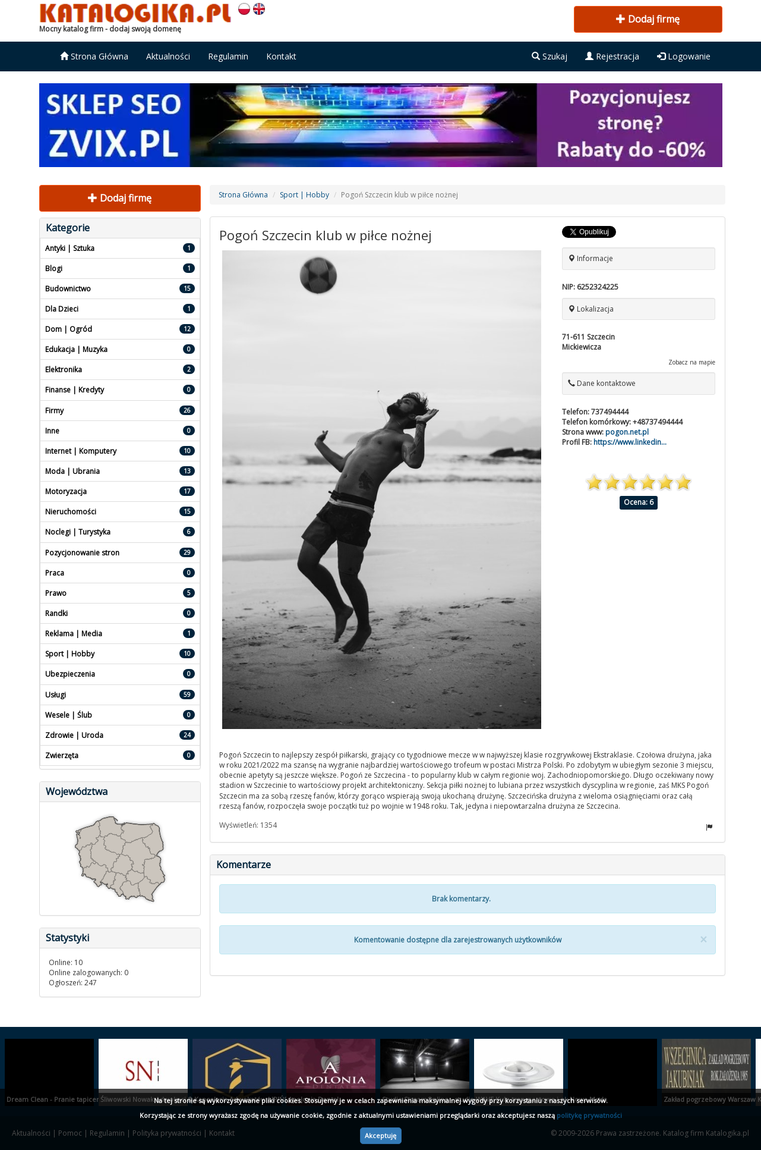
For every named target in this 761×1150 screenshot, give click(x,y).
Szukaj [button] (549, 56)
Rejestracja (612, 56)
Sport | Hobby (304, 195)
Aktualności (168, 56)
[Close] (703, 940)
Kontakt (281, 56)
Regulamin (228, 56)
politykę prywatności (589, 1115)
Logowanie (684, 56)
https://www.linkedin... (630, 442)
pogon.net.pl (627, 432)
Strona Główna (94, 56)
